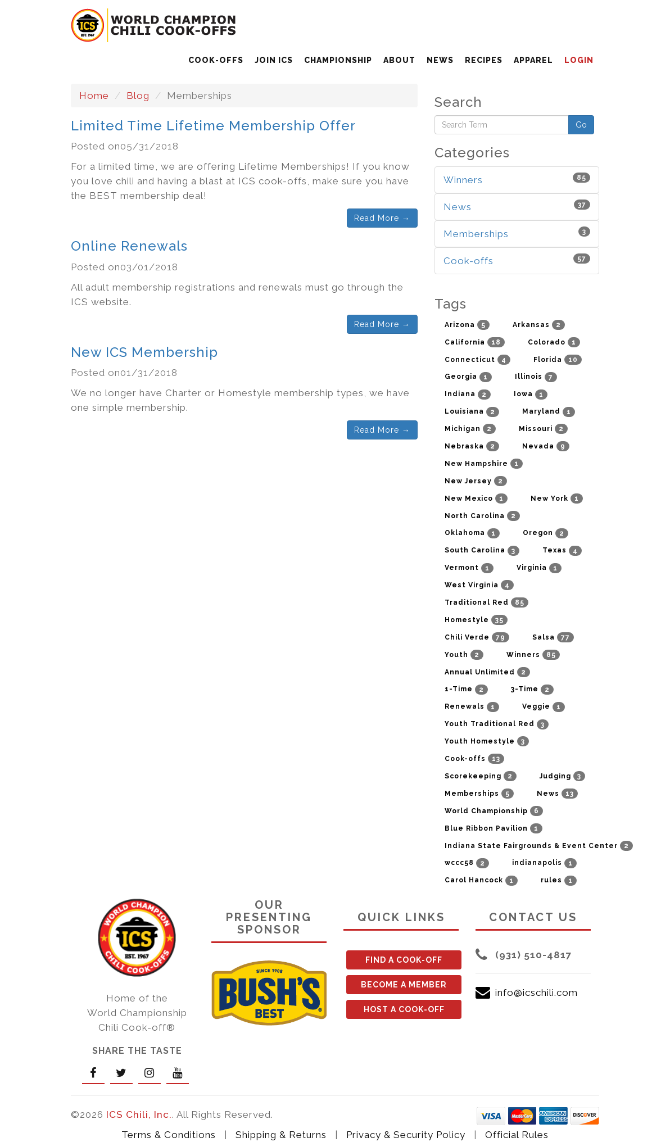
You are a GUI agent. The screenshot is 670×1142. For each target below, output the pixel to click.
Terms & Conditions (168, 1134)
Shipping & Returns (281, 1134)
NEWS (440, 60)
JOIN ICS (274, 60)
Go (581, 124)
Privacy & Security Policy (405, 1134)
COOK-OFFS (215, 60)
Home (94, 95)
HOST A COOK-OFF (404, 1009)
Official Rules (517, 1134)
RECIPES (484, 60)
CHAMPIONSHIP (338, 60)
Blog (138, 95)
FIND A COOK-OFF (403, 959)
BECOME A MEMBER (404, 984)
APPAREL (533, 60)
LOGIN (579, 60)
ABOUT (399, 60)
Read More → (382, 218)
